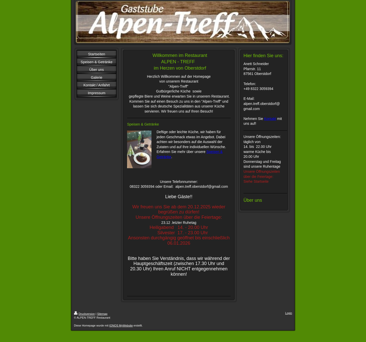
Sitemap (102, 313)
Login (288, 313)
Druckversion (84, 313)
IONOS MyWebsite (121, 325)
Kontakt (270, 119)
